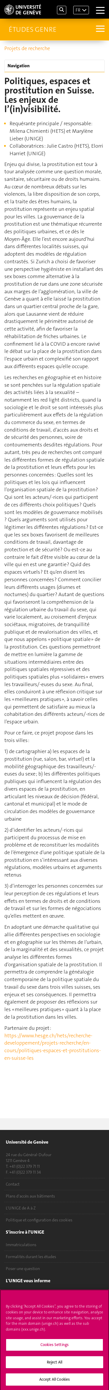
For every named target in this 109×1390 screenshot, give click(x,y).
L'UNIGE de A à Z (21, 1208)
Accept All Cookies (54, 1380)
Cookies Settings (54, 1345)
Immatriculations (21, 1244)
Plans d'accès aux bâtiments (30, 1196)
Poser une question (23, 1268)
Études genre (32, 29)
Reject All (54, 1363)
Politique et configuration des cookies (39, 1220)
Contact (12, 1184)
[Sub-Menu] (99, 29)
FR (78, 10)
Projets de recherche (27, 48)
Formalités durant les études (31, 1256)
